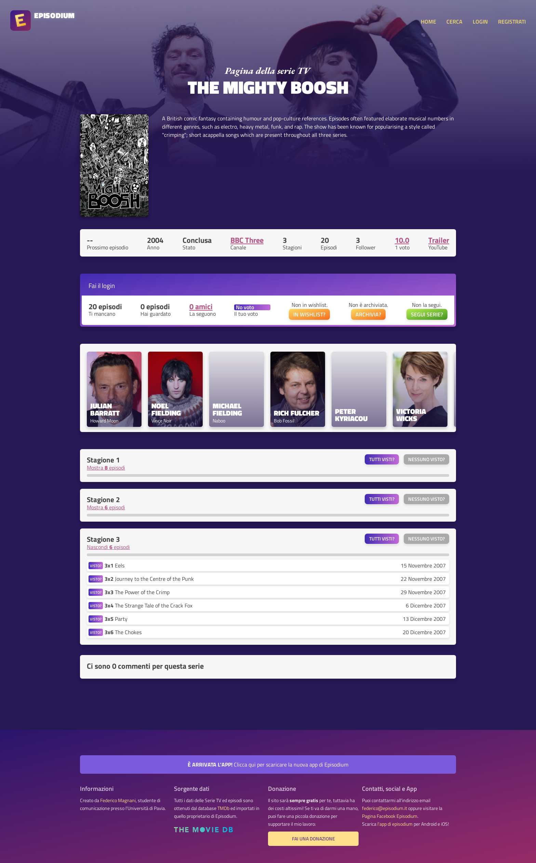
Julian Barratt (105, 409)
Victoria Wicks (412, 415)
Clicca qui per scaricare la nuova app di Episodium (268, 764)
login (108, 285)
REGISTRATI (512, 21)
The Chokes (123, 632)
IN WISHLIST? (309, 314)
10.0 (402, 240)
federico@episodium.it (384, 808)
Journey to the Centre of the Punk (149, 579)
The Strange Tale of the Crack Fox (148, 605)
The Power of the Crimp (137, 592)
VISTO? (96, 565)
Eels (114, 565)
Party (116, 619)
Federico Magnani (118, 800)
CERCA (454, 21)
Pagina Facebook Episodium (389, 816)
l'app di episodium (395, 824)
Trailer (438, 240)
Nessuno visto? (426, 459)
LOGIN (480, 21)
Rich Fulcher (296, 413)
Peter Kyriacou (351, 415)
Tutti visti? (381, 459)
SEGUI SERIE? (427, 314)
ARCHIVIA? (368, 314)
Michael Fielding (228, 409)
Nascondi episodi (108, 547)
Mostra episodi (106, 467)
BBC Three (247, 240)
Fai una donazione (313, 838)
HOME (428, 21)
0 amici (201, 306)
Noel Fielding (166, 409)
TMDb (223, 808)
